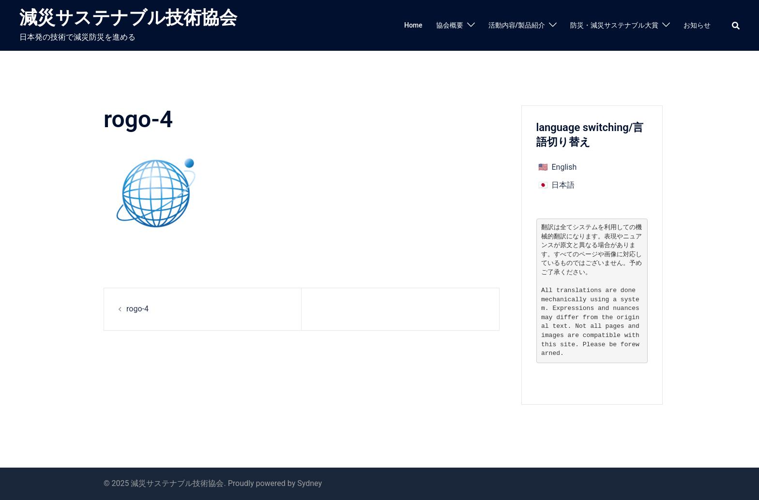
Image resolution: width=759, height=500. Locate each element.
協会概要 (449, 25)
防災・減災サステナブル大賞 (614, 25)
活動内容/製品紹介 (516, 25)
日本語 (563, 185)
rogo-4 (137, 308)
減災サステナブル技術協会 (128, 17)
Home (413, 25)
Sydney (309, 483)
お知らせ (697, 25)
